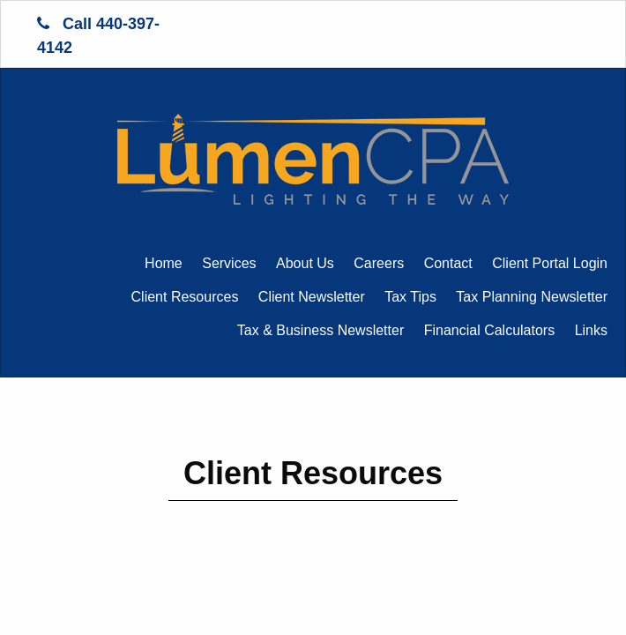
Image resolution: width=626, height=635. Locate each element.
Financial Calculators (489, 330)
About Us (305, 263)
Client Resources (185, 296)
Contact (448, 263)
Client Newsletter (311, 296)
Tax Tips (410, 296)
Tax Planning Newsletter (531, 296)
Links (591, 330)
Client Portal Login (549, 263)
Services (229, 263)
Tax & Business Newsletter (320, 330)
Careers (379, 263)
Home (164, 263)
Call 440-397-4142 (98, 35)
